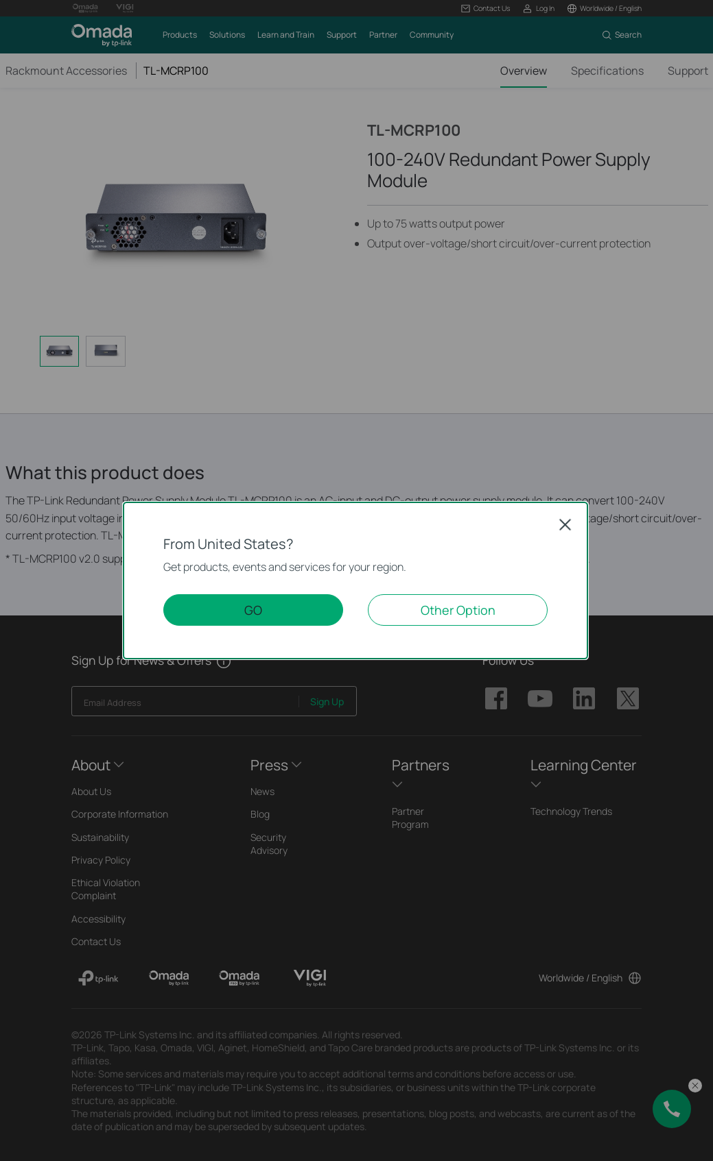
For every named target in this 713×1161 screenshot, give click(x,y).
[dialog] (356, 580)
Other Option (458, 610)
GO (253, 610)
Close (565, 524)
